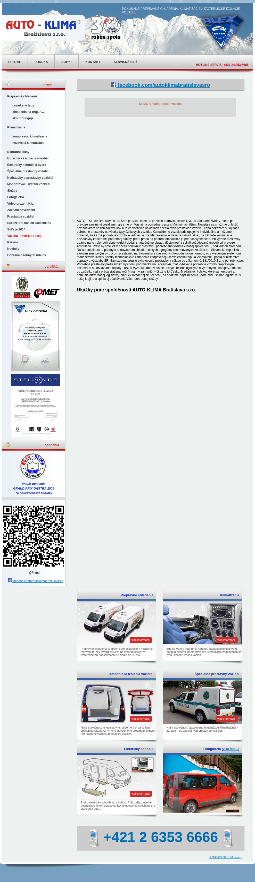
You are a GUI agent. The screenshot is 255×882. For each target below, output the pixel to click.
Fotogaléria (15, 197)
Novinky (13, 249)
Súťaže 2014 (16, 229)
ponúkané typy (23, 105)
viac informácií (140, 639)
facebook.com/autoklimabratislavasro (35, 581)
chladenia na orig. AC (28, 112)
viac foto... (230, 749)
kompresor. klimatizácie (29, 136)
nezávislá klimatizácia (28, 143)
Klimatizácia (16, 127)
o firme (14, 62)
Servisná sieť (125, 62)
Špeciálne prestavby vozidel (27, 171)
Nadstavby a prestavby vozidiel (30, 178)
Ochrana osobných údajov (26, 255)
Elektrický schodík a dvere (26, 165)
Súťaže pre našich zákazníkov (29, 223)
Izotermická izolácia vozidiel (27, 158)
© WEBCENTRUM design (225, 857)
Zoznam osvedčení (21, 210)
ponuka (41, 62)
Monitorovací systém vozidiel (28, 184)
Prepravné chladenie (22, 96)
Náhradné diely (18, 152)
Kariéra (12, 242)
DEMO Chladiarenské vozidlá (160, 104)
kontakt (92, 62)
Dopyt (66, 62)
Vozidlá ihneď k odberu (24, 236)
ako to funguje (23, 118)
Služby (12, 190)
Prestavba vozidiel (20, 216)
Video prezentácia (20, 203)
